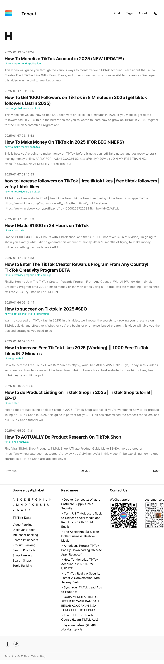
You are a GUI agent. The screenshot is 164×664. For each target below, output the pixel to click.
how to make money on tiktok (22, 146)
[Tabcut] (20, 13)
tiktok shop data (14, 230)
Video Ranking (23, 524)
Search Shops (22, 560)
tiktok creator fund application (23, 63)
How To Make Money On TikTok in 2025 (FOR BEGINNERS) (64, 142)
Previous (10, 471)
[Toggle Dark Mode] (156, 13)
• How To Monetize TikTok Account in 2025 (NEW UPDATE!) (79, 564)
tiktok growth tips (15, 358)
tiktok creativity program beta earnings (28, 274)
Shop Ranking (22, 555)
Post (117, 13)
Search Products (24, 550)
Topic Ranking (22, 565)
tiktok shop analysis (17, 441)
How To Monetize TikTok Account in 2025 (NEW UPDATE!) (64, 58)
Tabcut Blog (38, 656)
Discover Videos (24, 530)
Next (156, 471)
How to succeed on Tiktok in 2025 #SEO (46, 309)
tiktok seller (11, 403)
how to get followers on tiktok (22, 108)
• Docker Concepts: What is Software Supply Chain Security (80, 504)
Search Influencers (25, 540)
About (143, 13)
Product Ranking (24, 545)
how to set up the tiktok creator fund (27, 313)
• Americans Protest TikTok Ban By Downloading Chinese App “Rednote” (81, 550)
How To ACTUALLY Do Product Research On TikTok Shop (63, 437)
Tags (129, 13)
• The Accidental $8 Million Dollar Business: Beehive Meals (80, 536)
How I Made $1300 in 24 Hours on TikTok (47, 225)
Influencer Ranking (25, 535)
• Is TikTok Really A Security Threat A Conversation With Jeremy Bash (80, 578)
